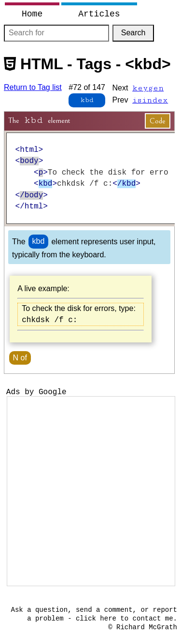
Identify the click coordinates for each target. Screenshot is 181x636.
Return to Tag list (33, 87)
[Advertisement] (90, 491)
